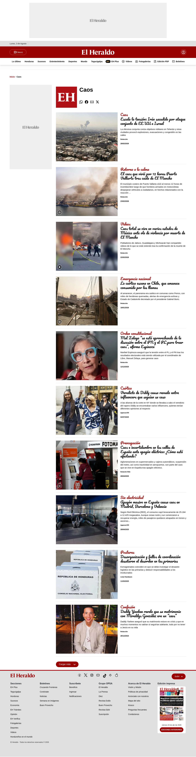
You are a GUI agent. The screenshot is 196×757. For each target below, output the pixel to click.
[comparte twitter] (97, 102)
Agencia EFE (124, 413)
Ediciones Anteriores (171, 730)
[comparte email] (92, 102)
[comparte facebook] (86, 102)
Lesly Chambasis (126, 577)
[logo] (23, 676)
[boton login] (183, 52)
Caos (19, 77)
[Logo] (98, 52)
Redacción (124, 139)
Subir (179, 676)
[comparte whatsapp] (81, 102)
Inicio (12, 77)
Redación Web (125, 472)
